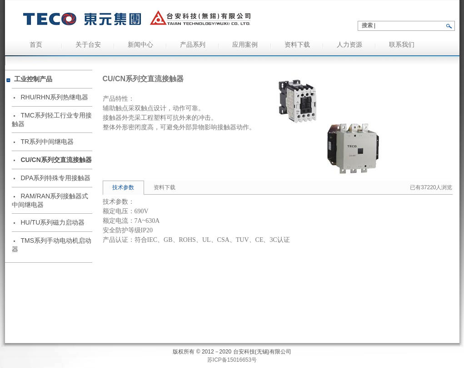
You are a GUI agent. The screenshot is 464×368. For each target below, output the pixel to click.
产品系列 (192, 44)
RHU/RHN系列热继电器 (55, 97)
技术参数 (123, 187)
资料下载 (297, 44)
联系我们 (401, 44)
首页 (36, 44)
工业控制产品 (33, 79)
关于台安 (88, 44)
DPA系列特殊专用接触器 (56, 178)
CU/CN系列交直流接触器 (56, 159)
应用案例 (245, 44)
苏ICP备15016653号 (232, 360)
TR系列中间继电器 (47, 141)
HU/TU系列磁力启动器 (53, 222)
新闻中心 (140, 44)
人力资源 (349, 44)
